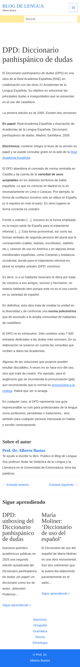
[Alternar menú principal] (73, 7)
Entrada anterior (16, 484)
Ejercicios (40, 619)
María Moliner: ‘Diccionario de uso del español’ (57, 526)
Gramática (40, 631)
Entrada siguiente (63, 484)
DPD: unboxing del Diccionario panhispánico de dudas (18, 526)
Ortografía (40, 625)
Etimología (40, 643)
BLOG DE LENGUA (23, 6)
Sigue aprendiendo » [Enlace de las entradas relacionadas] (16, 605)
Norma (40, 637)
